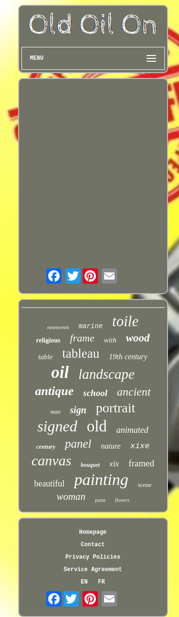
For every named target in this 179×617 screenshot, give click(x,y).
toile (125, 321)
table (45, 357)
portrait (115, 407)
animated (132, 430)
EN (84, 582)
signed (57, 426)
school (95, 393)
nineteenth (58, 327)
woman (70, 496)
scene (145, 484)
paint (100, 500)
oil (60, 372)
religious (48, 340)
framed (141, 463)
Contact (93, 544)
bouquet (90, 465)
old (97, 426)
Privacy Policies (92, 557)
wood (138, 338)
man (56, 411)
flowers (122, 500)
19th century (128, 357)
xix (114, 463)
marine (91, 326)
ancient (134, 392)
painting (101, 479)
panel (78, 443)
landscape (106, 374)
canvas (51, 460)
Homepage (93, 532)
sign (78, 410)
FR (101, 582)
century (45, 446)
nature (111, 446)
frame (82, 338)
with (110, 340)
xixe (140, 446)
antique (54, 391)
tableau (80, 353)
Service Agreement (92, 569)
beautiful (49, 483)
